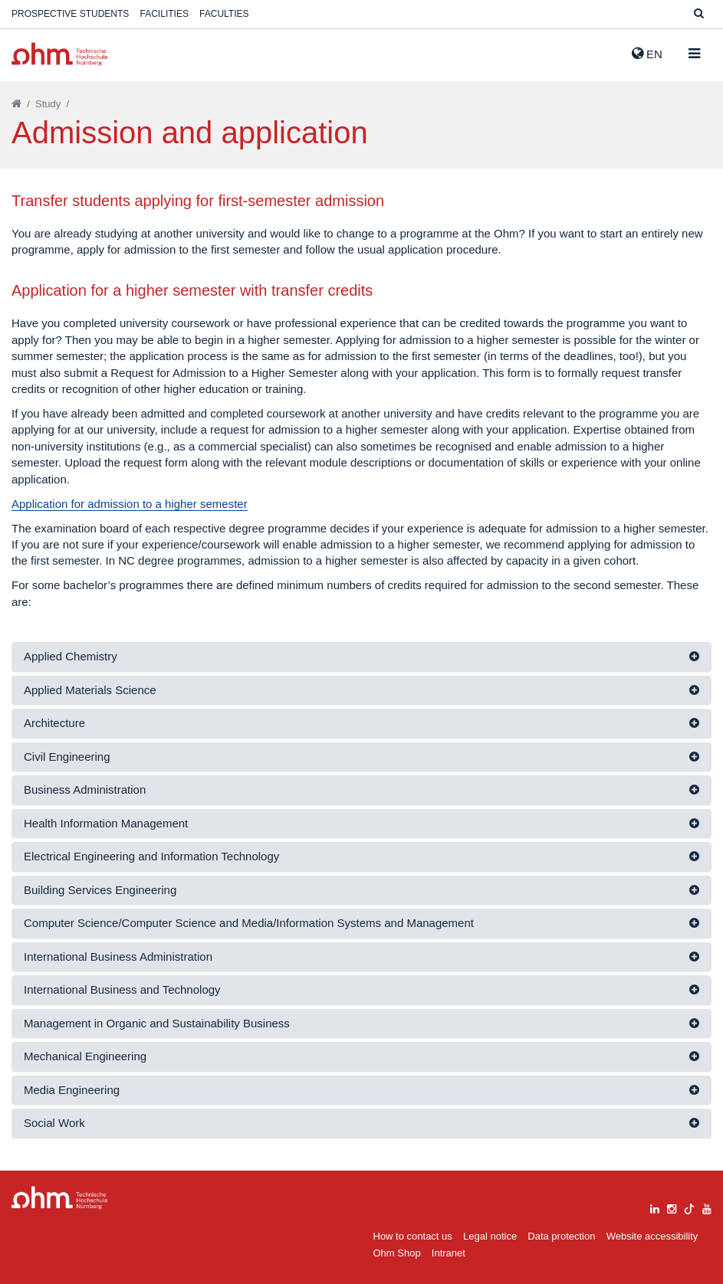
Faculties (223, 13)
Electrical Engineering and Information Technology (151, 856)
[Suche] (699, 14)
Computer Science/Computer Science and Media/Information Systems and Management (249, 922)
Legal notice (490, 1236)
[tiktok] (689, 1207)
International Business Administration (118, 956)
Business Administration (85, 789)
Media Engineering (72, 1089)
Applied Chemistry (70, 656)
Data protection (561, 1236)
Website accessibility (652, 1236)
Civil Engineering (67, 756)
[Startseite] (16, 104)
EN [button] (647, 54)
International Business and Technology (122, 989)
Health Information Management (106, 823)
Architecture (54, 722)
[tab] (361, 657)
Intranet (448, 1253)
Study (48, 104)
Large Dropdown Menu (60, 1198)
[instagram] (671, 1207)
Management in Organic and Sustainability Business (157, 1023)
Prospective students (70, 13)
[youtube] (706, 1207)
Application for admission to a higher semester (130, 503)
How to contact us (412, 1236)
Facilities (164, 13)
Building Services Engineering (100, 889)
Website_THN (60, 54)
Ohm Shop (397, 1253)
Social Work (54, 1122)
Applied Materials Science (90, 689)
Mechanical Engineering (85, 1056)
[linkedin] (654, 1207)
